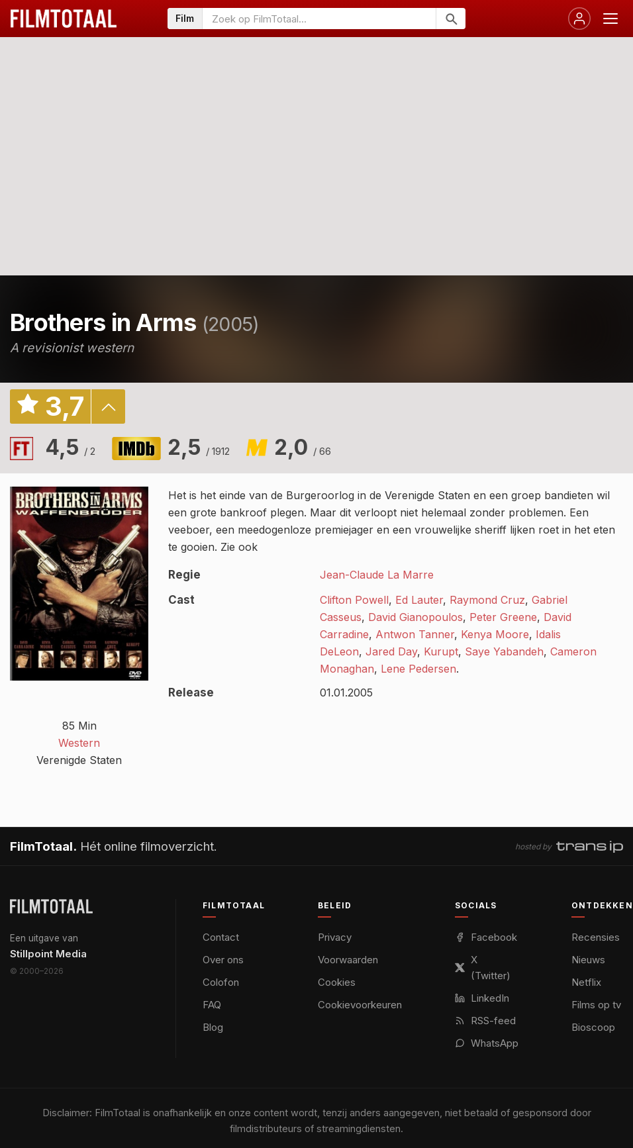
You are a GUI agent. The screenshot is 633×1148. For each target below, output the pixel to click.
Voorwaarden (348, 959)
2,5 (199, 447)
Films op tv (596, 1004)
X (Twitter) (483, 967)
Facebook (486, 937)
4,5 (70, 447)
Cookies (337, 982)
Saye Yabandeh (504, 651)
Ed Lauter (419, 599)
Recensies (595, 937)
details (108, 406)
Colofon (221, 982)
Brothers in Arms (103, 322)
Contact (221, 937)
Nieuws (588, 959)
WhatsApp (486, 1043)
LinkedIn (482, 998)
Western (79, 742)
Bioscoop (593, 1027)
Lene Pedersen (418, 668)
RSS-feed (485, 1020)
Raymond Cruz (487, 599)
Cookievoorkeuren (360, 1004)
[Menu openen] (610, 18)
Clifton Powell (354, 599)
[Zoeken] (450, 18)
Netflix (586, 982)
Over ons (223, 959)
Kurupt (441, 651)
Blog (213, 1027)
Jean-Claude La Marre (377, 574)
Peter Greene (503, 617)
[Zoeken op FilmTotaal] (319, 18)
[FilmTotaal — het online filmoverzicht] (51, 906)
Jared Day (391, 651)
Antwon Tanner (414, 634)
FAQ (212, 1004)
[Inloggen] (579, 18)
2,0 (302, 447)
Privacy (335, 937)
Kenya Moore (495, 634)
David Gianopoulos (415, 617)
